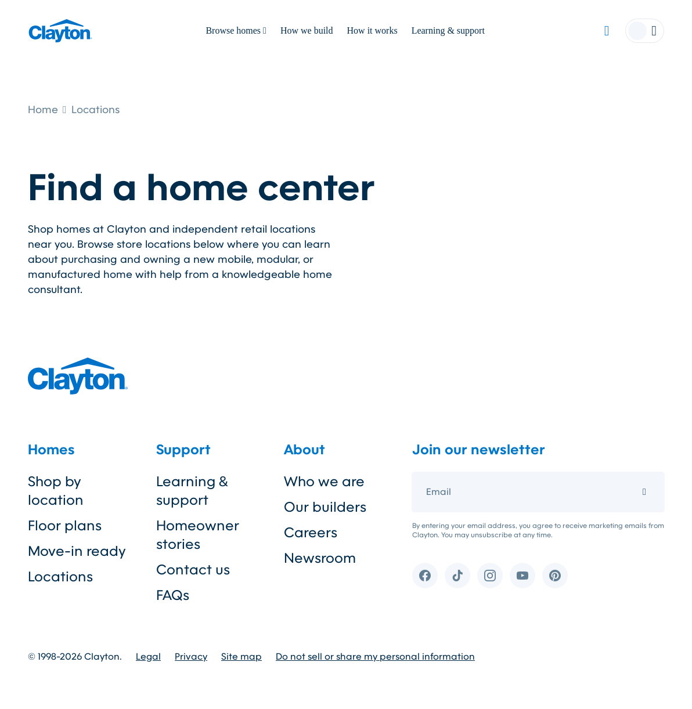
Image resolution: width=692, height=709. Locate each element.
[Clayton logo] (60, 30)
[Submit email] (644, 492)
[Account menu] (644, 31)
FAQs (172, 595)
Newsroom (320, 558)
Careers (310, 532)
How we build (306, 30)
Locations (95, 110)
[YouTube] (522, 575)
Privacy (191, 657)
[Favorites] (606, 30)
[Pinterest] (555, 575)
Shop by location (56, 490)
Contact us (193, 569)
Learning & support (448, 30)
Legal (148, 657)
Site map (241, 657)
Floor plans (65, 525)
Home (43, 110)
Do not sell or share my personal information (375, 657)
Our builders (325, 507)
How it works (372, 30)
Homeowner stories (197, 535)
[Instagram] (490, 575)
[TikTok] (457, 575)
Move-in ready (77, 551)
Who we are (324, 481)
